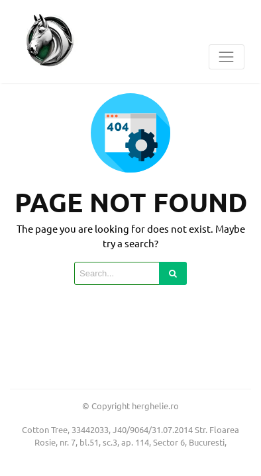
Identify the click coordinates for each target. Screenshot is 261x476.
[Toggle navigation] (226, 56)
